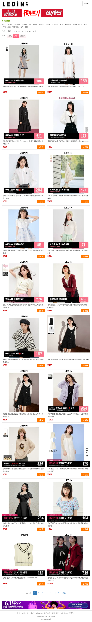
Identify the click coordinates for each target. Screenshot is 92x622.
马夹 (21, 27)
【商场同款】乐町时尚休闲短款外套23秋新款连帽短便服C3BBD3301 (67, 306)
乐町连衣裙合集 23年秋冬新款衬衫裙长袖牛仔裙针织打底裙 (68, 359)
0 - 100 (14, 31)
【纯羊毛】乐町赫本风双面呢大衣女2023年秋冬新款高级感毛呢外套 (68, 579)
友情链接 (39, 613)
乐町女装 (25, 613)
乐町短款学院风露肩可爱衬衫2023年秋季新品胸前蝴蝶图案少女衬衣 (23, 197)
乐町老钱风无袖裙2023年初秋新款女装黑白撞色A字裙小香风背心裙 (23, 415)
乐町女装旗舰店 (49, 616)
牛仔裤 (35, 24)
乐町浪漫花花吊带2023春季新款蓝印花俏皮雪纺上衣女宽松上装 (23, 251)
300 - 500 (28, 31)
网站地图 (47, 613)
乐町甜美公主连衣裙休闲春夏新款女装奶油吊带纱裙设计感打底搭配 (68, 470)
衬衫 (61, 24)
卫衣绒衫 (55, 24)
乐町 (32, 613)
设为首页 (55, 613)
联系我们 (72, 613)
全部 (9, 31)
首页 (18, 613)
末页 (64, 593)
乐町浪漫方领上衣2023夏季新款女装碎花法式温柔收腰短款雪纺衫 (68, 524)
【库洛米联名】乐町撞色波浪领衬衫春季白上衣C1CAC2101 (68, 141)
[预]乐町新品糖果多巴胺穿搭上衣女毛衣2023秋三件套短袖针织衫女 (23, 306)
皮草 (26, 27)
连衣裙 (10, 24)
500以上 (35, 31)
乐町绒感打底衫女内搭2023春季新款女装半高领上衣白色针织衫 (68, 251)
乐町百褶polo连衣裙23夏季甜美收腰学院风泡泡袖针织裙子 (23, 86)
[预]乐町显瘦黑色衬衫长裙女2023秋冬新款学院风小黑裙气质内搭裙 (23, 142)
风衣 (4, 27)
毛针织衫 (17, 24)
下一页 (57, 593)
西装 (85, 24)
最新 (16, 36)
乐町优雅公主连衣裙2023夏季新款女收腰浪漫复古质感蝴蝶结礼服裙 (23, 524)
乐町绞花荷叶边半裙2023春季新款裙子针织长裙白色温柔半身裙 (68, 197)
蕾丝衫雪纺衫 (77, 24)
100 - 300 (21, 31)
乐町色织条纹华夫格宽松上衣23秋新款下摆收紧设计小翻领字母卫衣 (23, 361)
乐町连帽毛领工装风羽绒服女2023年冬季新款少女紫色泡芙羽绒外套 (68, 415)
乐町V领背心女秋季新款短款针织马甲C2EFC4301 (20, 578)
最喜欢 (22, 36)
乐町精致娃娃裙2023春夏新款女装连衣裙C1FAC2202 (66, 86)
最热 (10, 36)
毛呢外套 (68, 24)
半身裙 (24, 24)
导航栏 (86, 3)
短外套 (41, 24)
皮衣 (9, 27)
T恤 (30, 24)
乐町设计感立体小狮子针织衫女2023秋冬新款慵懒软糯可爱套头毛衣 (23, 470)
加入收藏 (63, 613)
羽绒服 (48, 24)
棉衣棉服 (15, 27)
